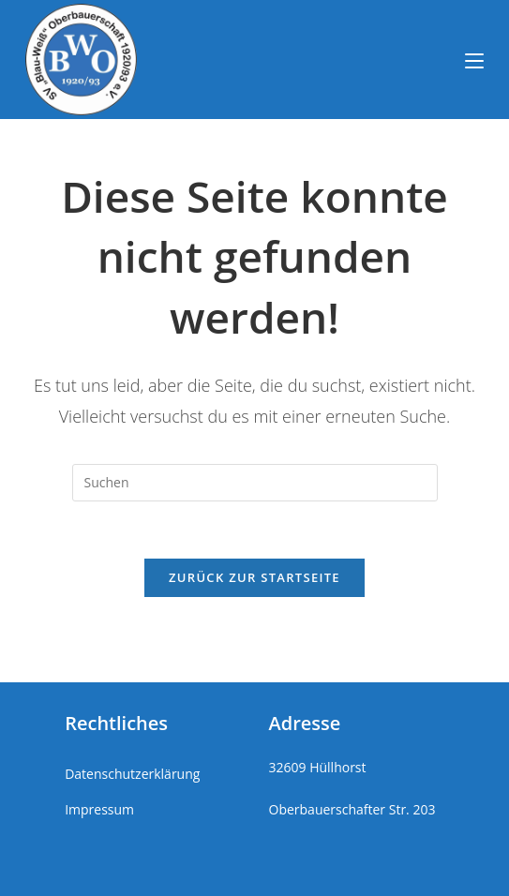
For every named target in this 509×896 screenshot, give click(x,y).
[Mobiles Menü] (474, 58)
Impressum (99, 809)
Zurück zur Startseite (254, 577)
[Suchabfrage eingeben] (255, 482)
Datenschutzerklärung (132, 774)
